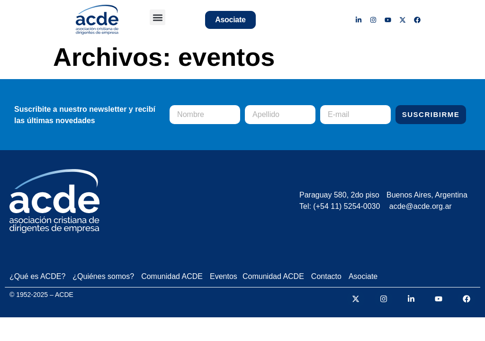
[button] (157, 17)
